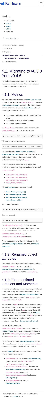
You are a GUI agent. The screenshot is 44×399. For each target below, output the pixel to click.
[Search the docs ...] (22, 38)
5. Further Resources (9, 61)
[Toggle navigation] (41, 3)
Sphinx (16, 396)
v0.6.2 (8, 26)
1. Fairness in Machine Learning (13, 45)
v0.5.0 (8, 23)
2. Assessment (7, 48)
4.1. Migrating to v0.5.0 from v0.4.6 (17, 58)
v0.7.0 (8, 29)
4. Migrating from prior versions (14, 55)
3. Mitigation (7, 52)
